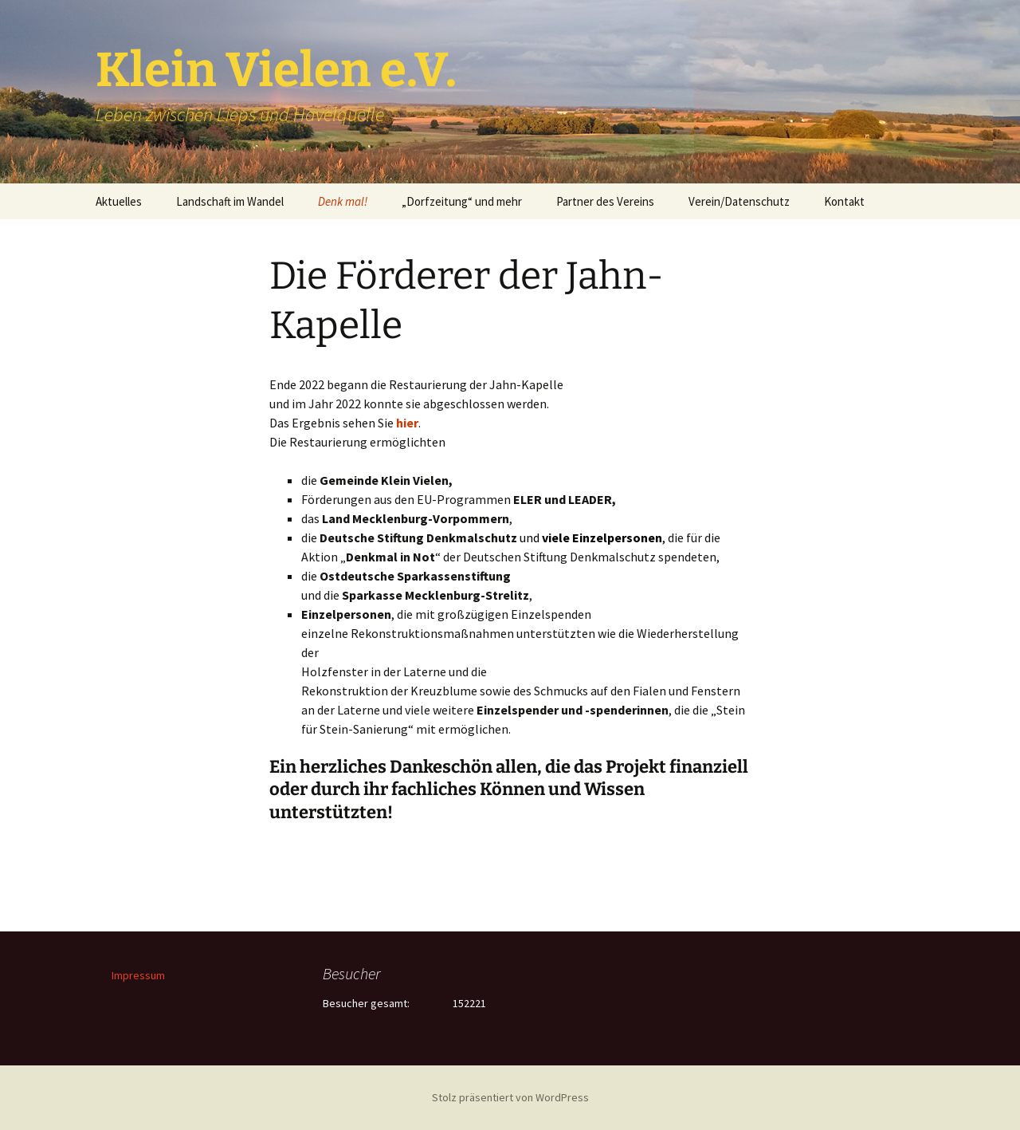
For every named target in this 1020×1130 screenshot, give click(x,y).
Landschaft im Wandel (230, 201)
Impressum (138, 975)
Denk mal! (342, 201)
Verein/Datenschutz (739, 201)
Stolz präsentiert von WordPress (510, 1097)
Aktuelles (119, 201)
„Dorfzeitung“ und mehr (462, 201)
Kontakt (844, 201)
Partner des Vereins (605, 201)
